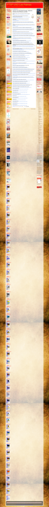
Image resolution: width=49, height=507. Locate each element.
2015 (38, 147)
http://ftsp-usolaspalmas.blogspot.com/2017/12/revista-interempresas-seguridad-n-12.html (21, 94)
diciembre (39, 98)
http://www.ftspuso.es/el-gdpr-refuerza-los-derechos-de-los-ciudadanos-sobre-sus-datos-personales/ (22, 42)
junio (38, 103)
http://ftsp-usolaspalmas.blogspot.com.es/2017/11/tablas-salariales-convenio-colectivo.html (21, 85)
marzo (38, 106)
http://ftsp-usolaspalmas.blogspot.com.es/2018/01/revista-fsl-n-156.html (19, 96)
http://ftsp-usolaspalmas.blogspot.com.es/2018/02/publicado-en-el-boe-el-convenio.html (21, 14)
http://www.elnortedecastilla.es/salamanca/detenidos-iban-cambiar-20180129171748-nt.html (21, 71)
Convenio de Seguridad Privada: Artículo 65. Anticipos (41, 161)
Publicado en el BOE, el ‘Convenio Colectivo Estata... (40, 140)
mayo (38, 104)
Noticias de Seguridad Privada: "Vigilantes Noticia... (40, 120)
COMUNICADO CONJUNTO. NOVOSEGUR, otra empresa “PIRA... (39, 117)
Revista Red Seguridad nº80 (40, 108)
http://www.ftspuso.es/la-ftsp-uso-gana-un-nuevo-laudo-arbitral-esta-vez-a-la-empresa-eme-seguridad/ (22, 53)
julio (38, 102)
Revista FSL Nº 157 (40, 125)
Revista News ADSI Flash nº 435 (40, 127)
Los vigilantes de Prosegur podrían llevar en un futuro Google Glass (39, 155)
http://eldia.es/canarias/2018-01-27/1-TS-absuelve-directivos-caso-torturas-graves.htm (21, 55)
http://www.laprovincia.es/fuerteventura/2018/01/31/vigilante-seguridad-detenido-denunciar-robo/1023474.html (23, 69)
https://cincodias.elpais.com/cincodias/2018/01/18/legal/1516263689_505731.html (20, 67)
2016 (38, 146)
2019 (38, 96)
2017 (38, 145)
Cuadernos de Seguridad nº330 (40, 132)
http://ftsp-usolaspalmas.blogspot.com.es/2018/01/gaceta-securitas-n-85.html (20, 103)
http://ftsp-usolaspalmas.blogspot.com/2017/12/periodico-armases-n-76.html (20, 92)
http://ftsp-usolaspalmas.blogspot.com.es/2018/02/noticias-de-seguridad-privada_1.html (21, 83)
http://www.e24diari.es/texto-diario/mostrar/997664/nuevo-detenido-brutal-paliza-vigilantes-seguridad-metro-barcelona (24, 73)
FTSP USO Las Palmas (19, 4)
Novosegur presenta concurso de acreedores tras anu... (40, 114)
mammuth (26, 504)
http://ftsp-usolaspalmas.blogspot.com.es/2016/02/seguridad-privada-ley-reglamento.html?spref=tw (22, 87)
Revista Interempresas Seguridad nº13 (40, 129)
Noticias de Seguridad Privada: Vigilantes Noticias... (40, 112)
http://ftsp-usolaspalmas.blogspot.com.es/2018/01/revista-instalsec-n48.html (20, 105)
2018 (38, 97)
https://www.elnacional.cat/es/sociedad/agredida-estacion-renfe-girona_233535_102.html (21, 57)
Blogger (32, 504)
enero (38, 144)
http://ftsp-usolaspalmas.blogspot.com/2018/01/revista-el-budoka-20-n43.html (20, 101)
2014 (38, 148)
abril (38, 105)
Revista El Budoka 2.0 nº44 (40, 109)
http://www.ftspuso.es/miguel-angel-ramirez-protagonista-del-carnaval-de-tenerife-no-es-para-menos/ (22, 32)
